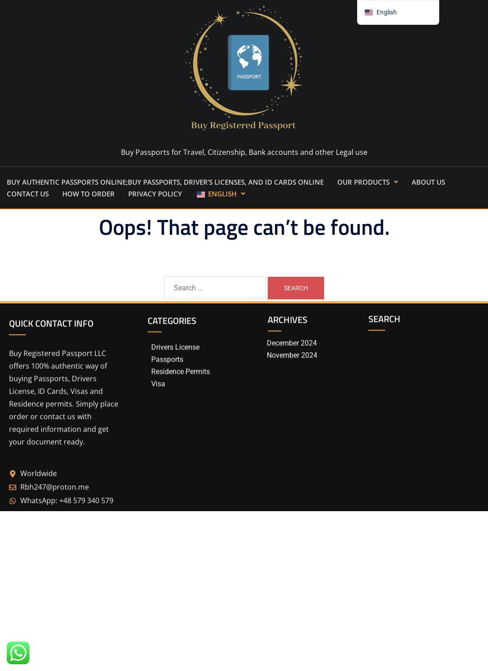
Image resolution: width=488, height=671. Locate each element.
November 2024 (292, 364)
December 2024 (292, 352)
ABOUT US (428, 181)
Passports (167, 372)
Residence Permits (180, 384)
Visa (158, 396)
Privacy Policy (155, 193)
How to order (88, 193)
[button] (367, 182)
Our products (367, 181)
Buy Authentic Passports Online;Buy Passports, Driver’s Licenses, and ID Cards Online (165, 181)
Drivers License (175, 360)
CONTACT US (28, 193)
